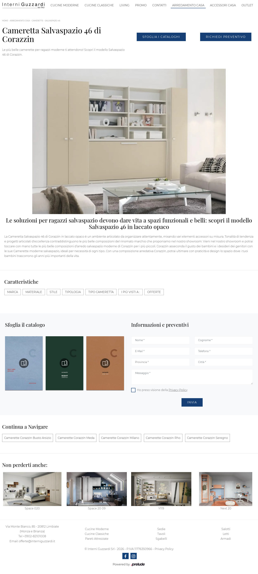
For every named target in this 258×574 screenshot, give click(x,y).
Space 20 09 (97, 508)
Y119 (161, 508)
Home (5, 21)
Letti (226, 534)
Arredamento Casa (188, 5)
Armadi (226, 538)
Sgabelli (161, 538)
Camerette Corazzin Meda (76, 438)
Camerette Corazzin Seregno (207, 438)
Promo (141, 5)
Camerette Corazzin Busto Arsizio (27, 438)
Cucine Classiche (99, 5)
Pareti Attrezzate (96, 538)
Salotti (225, 529)
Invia (192, 402)
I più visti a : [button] (130, 292)
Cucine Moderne (65, 5)
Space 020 (32, 508)
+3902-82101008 (34, 536)
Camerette (37, 21)
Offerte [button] (154, 292)
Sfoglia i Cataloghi (161, 37)
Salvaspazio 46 (52, 21)
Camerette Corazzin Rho (163, 438)
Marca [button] (12, 292)
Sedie (161, 529)
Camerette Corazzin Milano (120, 438)
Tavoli (161, 534)
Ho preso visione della (162, 390)
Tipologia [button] (73, 292)
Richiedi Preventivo (225, 37)
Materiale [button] (33, 292)
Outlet (247, 5)
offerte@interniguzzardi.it (37, 541)
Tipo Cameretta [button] (101, 292)
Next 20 (225, 508)
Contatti (159, 5)
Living (124, 5)
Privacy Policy (178, 390)
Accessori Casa (223, 5)
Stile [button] (54, 292)
